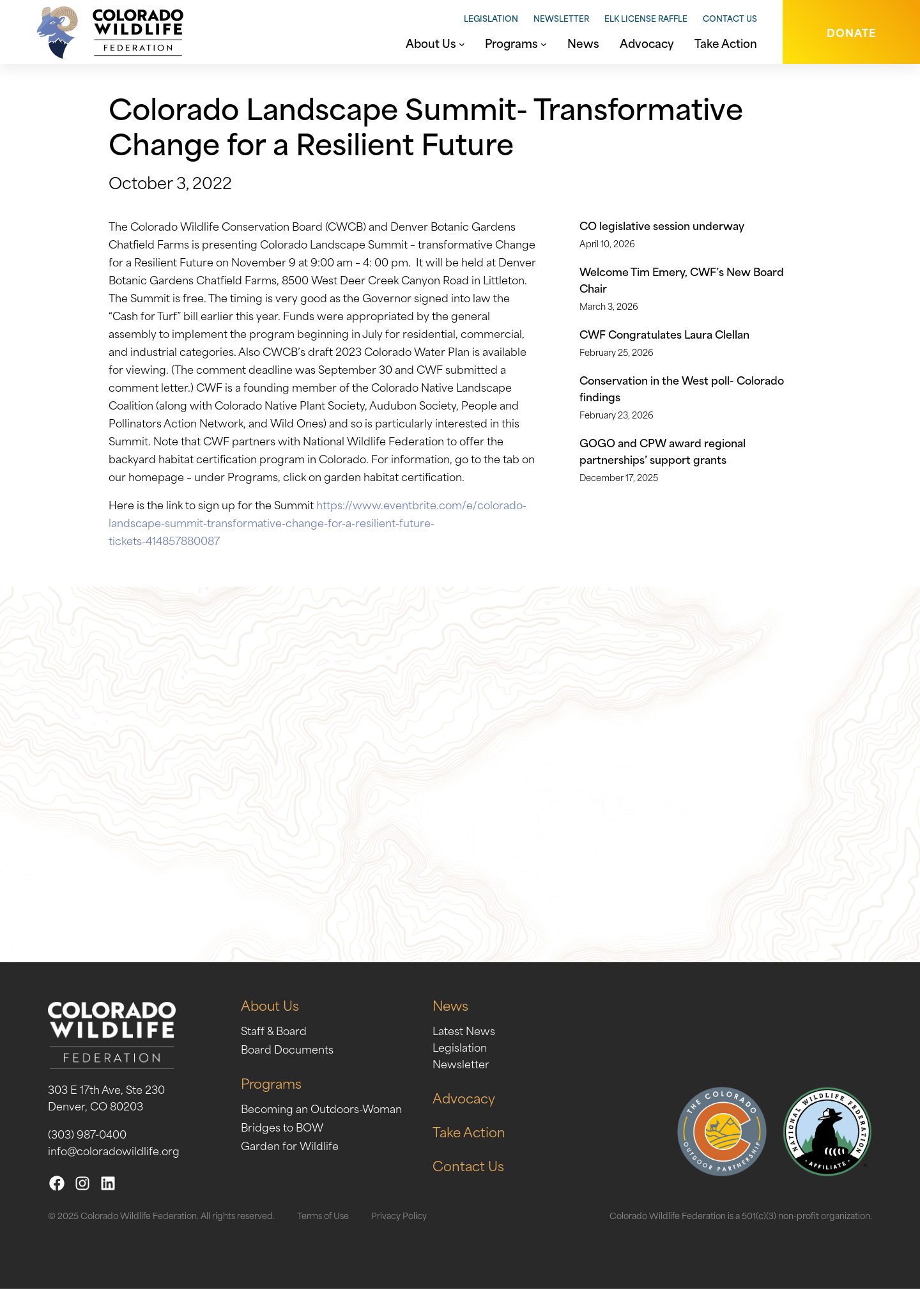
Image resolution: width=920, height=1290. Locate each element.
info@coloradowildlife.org (114, 1151)
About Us (270, 1006)
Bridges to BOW (282, 1127)
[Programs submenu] (543, 43)
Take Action (469, 1132)
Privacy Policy (399, 1216)
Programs (271, 1083)
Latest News (464, 1031)
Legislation (491, 18)
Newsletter (561, 18)
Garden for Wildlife (290, 1146)
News (451, 1006)
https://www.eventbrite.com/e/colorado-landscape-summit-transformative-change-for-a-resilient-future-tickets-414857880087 (317, 522)
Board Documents (287, 1049)
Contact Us (730, 18)
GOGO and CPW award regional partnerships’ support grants (662, 450)
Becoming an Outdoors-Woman (321, 1109)
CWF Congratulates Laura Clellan (664, 333)
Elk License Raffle (645, 18)
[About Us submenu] (462, 43)
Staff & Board (274, 1031)
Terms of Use (323, 1216)
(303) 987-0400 (87, 1134)
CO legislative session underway (661, 225)
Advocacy (464, 1098)
